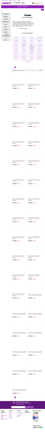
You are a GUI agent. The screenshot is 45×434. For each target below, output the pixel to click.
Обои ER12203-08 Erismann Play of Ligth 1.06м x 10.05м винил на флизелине (34, 142)
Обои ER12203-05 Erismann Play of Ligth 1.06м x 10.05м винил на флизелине (34, 161)
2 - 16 (32, 67)
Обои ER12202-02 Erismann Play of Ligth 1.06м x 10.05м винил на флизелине (18, 218)
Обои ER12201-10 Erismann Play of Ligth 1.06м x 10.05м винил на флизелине (18, 237)
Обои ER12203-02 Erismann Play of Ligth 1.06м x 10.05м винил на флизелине (18, 180)
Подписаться (29, 407)
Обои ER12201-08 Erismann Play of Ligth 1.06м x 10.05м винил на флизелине (34, 237)
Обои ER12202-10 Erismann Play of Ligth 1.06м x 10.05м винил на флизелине (34, 85)
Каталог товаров (22, 6)
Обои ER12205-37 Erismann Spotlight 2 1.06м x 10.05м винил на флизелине (19, 314)
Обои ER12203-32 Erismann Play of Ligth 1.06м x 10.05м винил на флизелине (34, 275)
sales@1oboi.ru (19, 415)
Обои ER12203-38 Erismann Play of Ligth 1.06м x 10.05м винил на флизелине (18, 104)
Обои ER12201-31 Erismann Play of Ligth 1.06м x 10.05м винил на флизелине (34, 218)
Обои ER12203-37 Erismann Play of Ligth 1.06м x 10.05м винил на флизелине (34, 104)
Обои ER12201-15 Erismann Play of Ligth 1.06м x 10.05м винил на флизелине (18, 85)
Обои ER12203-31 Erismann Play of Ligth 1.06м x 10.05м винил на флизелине (18, 123)
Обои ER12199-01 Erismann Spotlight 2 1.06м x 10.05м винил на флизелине (19, 390)
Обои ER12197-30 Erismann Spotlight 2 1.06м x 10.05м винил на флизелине (19, 333)
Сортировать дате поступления (18, 70)
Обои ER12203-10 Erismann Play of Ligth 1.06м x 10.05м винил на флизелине (18, 142)
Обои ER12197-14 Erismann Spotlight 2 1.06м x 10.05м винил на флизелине (35, 295)
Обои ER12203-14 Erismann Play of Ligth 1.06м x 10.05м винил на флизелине (34, 123)
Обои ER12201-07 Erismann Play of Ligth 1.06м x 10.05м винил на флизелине (18, 256)
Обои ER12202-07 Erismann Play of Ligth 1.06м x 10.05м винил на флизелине (34, 199)
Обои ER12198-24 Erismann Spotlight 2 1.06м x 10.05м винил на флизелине (35, 371)
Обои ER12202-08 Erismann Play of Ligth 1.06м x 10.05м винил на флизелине (18, 199)
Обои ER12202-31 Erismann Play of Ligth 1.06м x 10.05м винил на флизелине (34, 180)
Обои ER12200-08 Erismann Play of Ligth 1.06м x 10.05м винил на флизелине (18, 275)
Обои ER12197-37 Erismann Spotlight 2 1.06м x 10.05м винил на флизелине (35, 333)
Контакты (18, 416)
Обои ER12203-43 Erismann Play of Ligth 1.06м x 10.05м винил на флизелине (18, 294)
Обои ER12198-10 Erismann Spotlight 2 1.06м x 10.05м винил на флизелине (35, 352)
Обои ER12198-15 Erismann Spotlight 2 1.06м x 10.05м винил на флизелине (19, 371)
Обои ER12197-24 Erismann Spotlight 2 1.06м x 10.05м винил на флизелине (35, 314)
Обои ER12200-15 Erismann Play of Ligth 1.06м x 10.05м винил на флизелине (34, 256)
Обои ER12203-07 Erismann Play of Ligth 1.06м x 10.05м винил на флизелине (18, 161)
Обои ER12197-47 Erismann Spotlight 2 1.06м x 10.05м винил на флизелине (19, 352)
